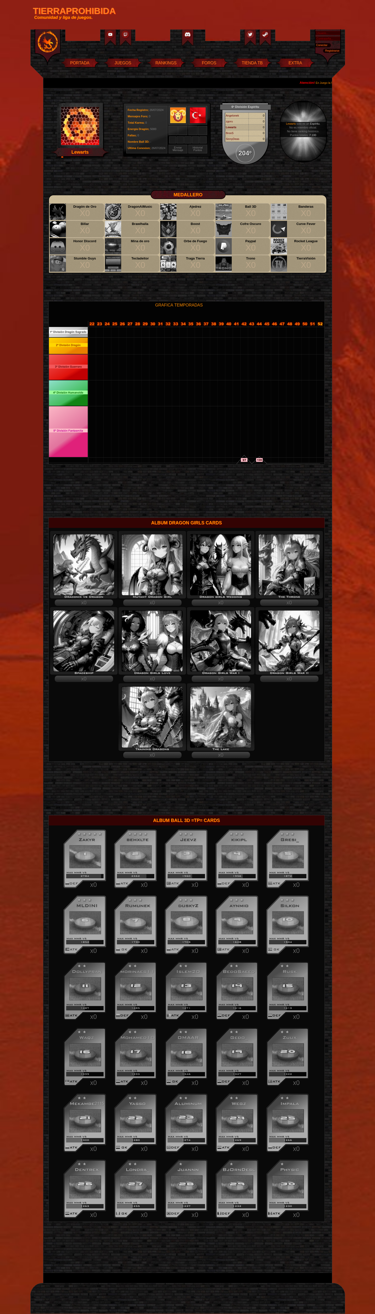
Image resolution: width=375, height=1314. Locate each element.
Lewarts (231, 127)
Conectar (322, 44)
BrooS (230, 133)
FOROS (209, 63)
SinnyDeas (232, 138)
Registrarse (332, 50)
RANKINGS (166, 63)
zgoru (229, 121)
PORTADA (80, 63)
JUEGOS (123, 63)
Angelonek (232, 115)
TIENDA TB (252, 63)
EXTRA (295, 63)
